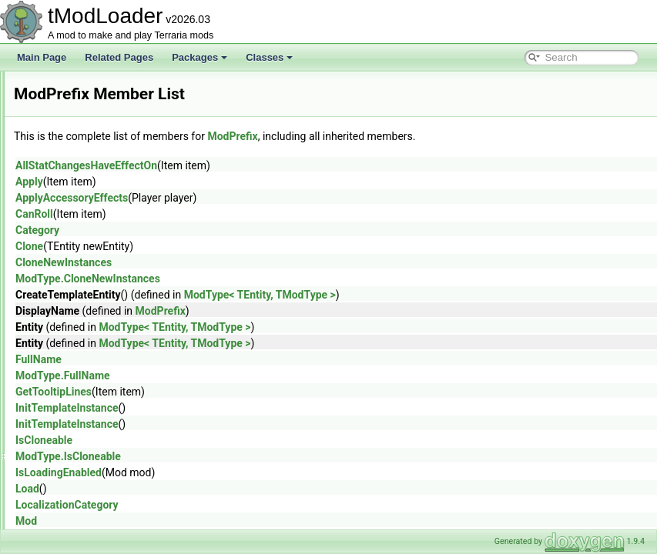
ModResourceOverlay (95, 409)
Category (230, 230)
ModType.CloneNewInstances (280, 278)
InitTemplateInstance (259, 408)
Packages (199, 57)
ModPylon (71, 358)
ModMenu (71, 189)
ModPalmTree (80, 274)
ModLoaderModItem (92, 155)
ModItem (69, 104)
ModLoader (74, 138)
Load (220, 488)
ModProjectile (79, 324)
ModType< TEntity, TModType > (452, 295)
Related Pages (119, 57)
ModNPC (70, 240)
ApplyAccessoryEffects (264, 198)
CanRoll (227, 214)
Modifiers (70, 87)
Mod (219, 521)
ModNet (67, 223)
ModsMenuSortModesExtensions (118, 494)
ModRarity (72, 375)
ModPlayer (73, 290)
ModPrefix (71, 307)
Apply (222, 181)
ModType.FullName (255, 375)
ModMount (73, 206)
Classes (269, 57)
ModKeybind (76, 121)
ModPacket (74, 257)
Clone (222, 246)
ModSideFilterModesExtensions (116, 477)
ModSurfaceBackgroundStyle (110, 527)
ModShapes (75, 443)
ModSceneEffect (85, 426)
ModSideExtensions (91, 460)
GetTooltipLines (246, 391)
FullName (231, 359)
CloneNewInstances (256, 262)
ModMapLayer (80, 172)
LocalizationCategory (259, 505)
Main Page (41, 57)
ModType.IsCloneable (260, 456)
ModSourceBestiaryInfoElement (116, 511)
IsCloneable (236, 440)
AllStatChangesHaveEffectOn (279, 165)
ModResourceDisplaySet (102, 392)
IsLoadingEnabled (251, 472)
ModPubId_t (76, 341)
